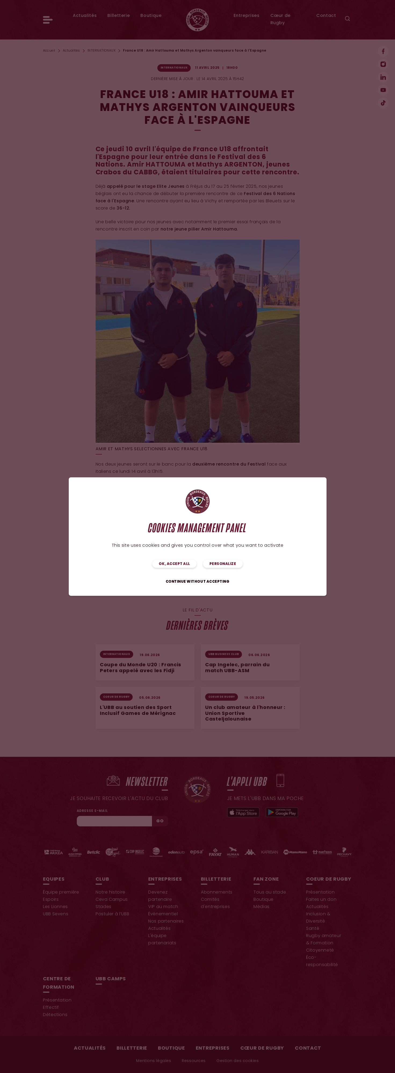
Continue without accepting (198, 581)
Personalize (222, 564)
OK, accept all (174, 564)
